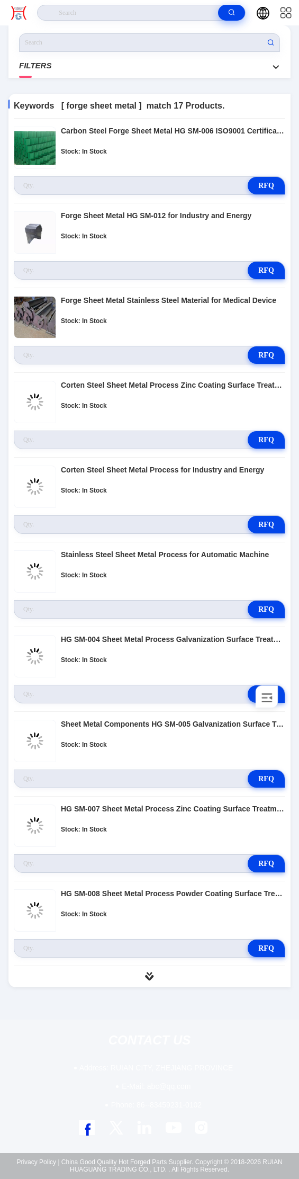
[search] (231, 13)
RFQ (266, 186)
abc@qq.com (156, 1086)
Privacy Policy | (37, 1162)
